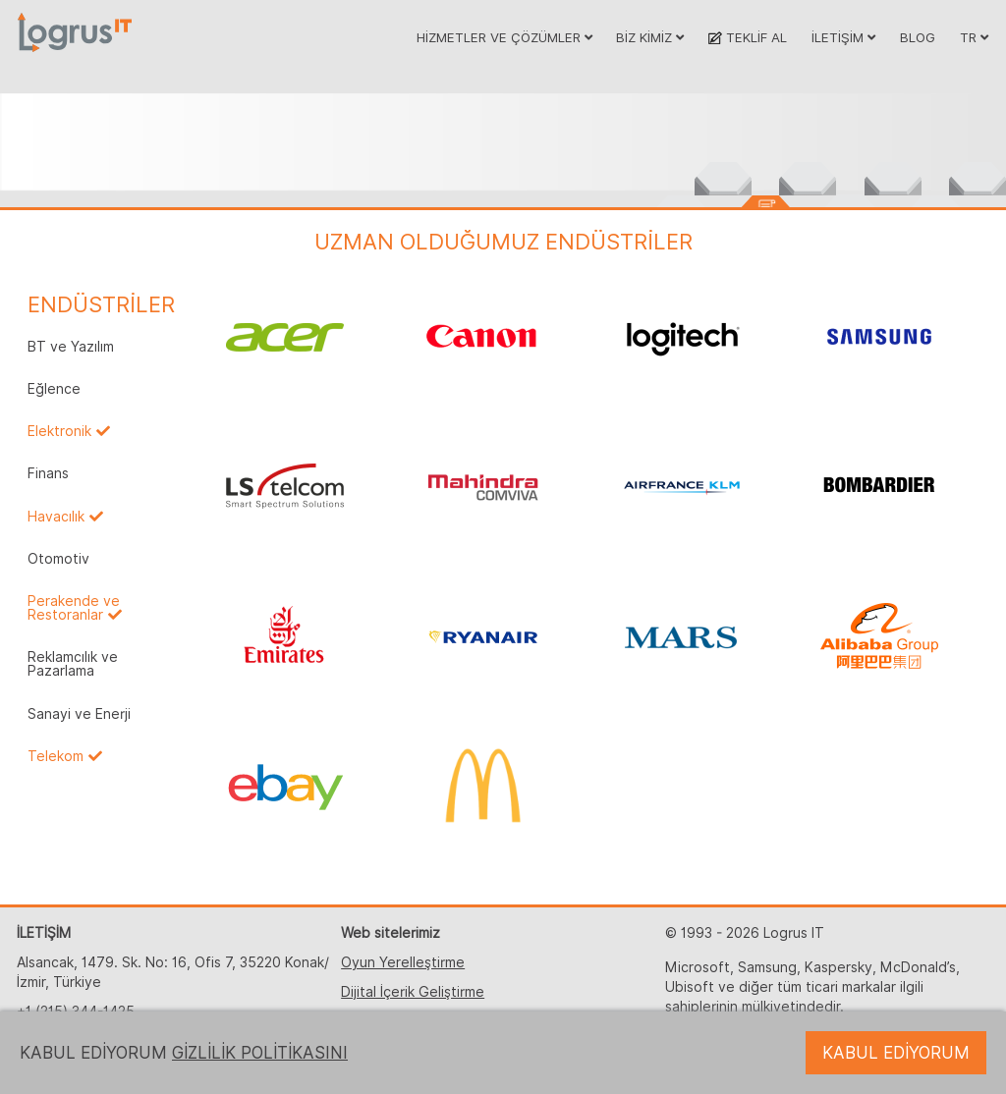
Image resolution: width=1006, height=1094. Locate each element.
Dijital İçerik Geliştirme (412, 992)
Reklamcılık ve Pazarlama (73, 664)
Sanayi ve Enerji (79, 714)
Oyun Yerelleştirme (403, 962)
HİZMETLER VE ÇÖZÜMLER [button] (504, 37)
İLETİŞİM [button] (843, 37)
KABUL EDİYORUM (896, 1053)
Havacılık (56, 516)
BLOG (917, 37)
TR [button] (974, 37)
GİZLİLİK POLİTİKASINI (260, 1053)
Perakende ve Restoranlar (74, 608)
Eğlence (54, 389)
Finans (48, 473)
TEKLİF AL (747, 37)
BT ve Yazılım (71, 347)
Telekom (56, 756)
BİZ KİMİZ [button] (650, 37)
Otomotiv (58, 559)
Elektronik (59, 431)
